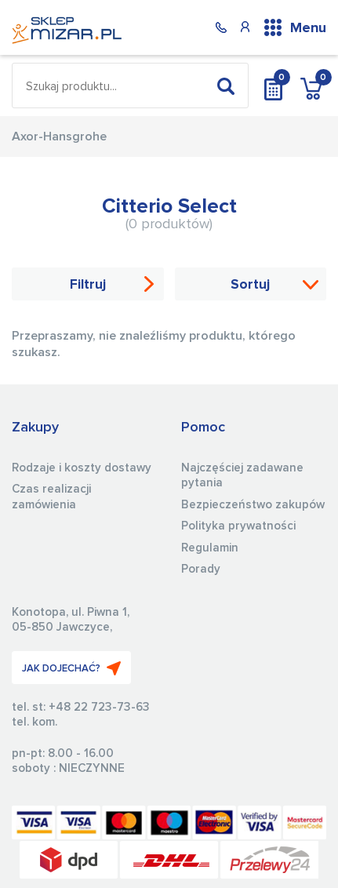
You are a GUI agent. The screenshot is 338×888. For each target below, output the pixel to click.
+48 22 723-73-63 (99, 707)
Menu (308, 28)
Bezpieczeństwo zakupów (253, 505)
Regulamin (209, 548)
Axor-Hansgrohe (59, 136)
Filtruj (88, 285)
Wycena (273, 85)
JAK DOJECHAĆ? (71, 668)
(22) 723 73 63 (221, 27)
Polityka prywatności (238, 526)
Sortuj (250, 285)
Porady (200, 569)
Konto (245, 27)
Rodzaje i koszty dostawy (81, 468)
